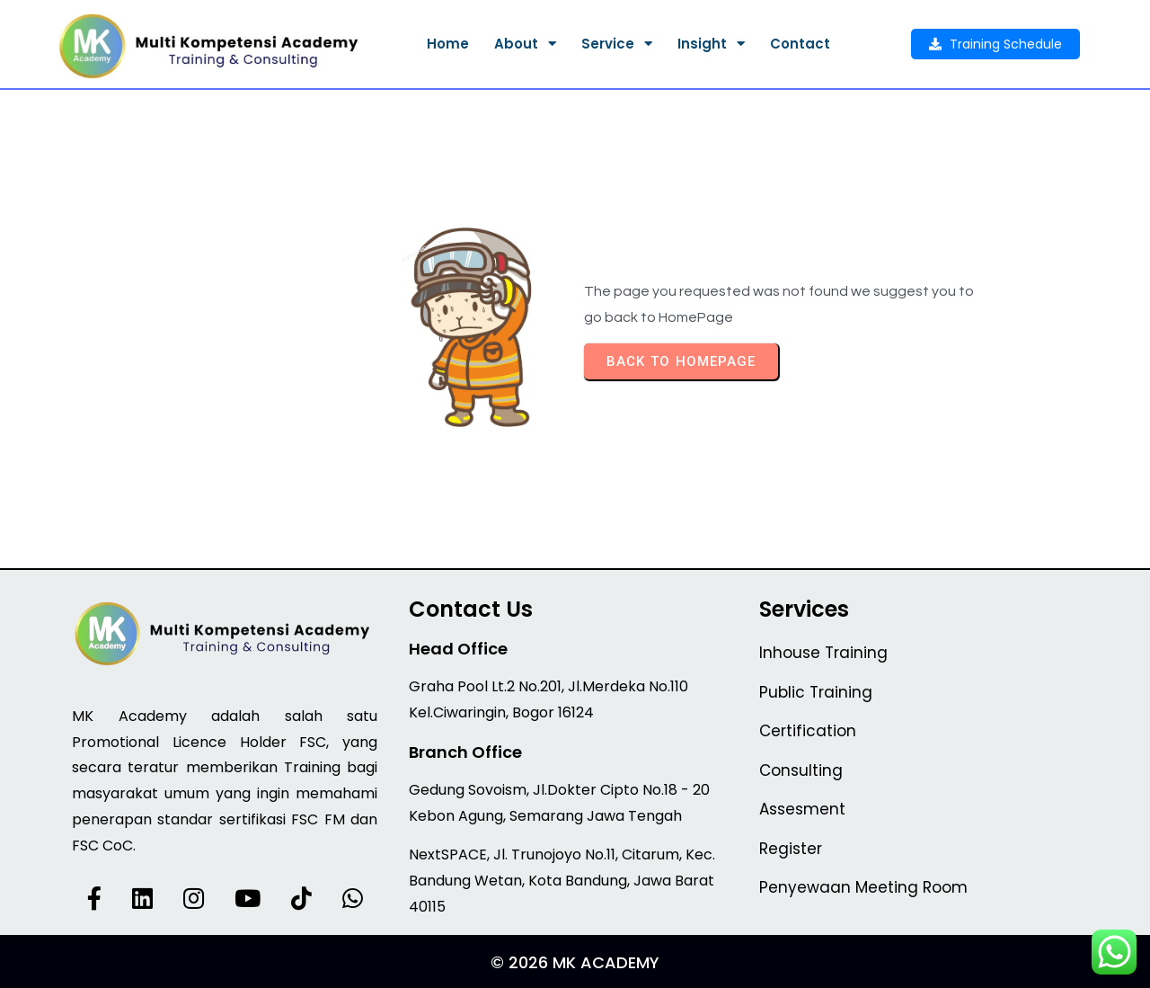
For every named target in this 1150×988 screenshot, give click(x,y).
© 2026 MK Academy (575, 962)
